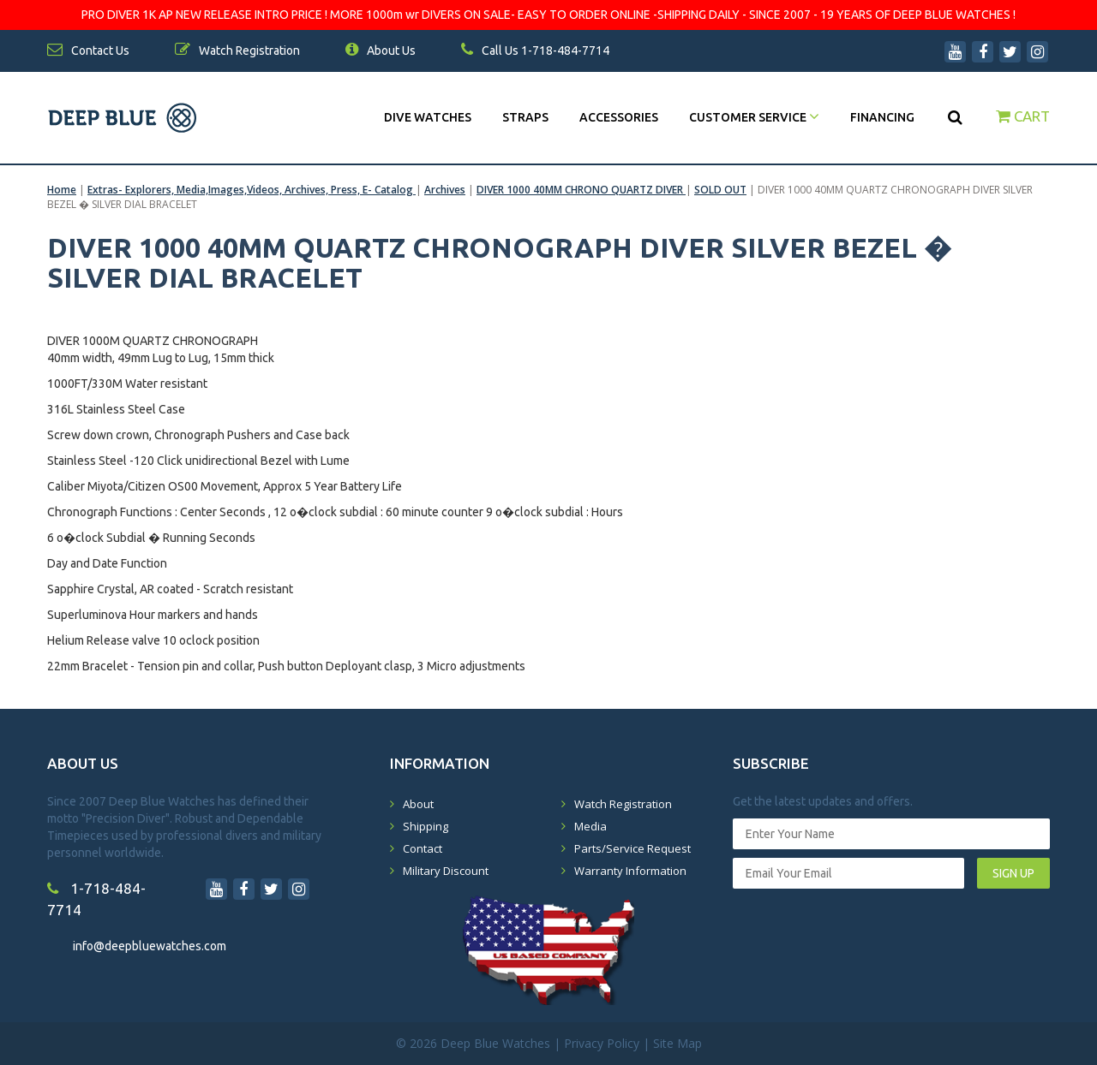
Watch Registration (623, 804)
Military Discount (446, 870)
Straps (525, 117)
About (418, 804)
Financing (882, 117)
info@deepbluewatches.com (149, 946)
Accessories (618, 117)
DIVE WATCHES (427, 117)
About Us (380, 50)
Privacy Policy (601, 1043)
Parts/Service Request (632, 848)
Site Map (677, 1043)
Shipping (425, 826)
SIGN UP (1013, 873)
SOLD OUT (720, 189)
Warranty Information (630, 870)
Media (590, 826)
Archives (444, 189)
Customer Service (754, 117)
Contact (422, 848)
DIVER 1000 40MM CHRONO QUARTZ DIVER (581, 189)
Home (61, 189)
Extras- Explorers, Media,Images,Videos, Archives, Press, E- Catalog (251, 189)
